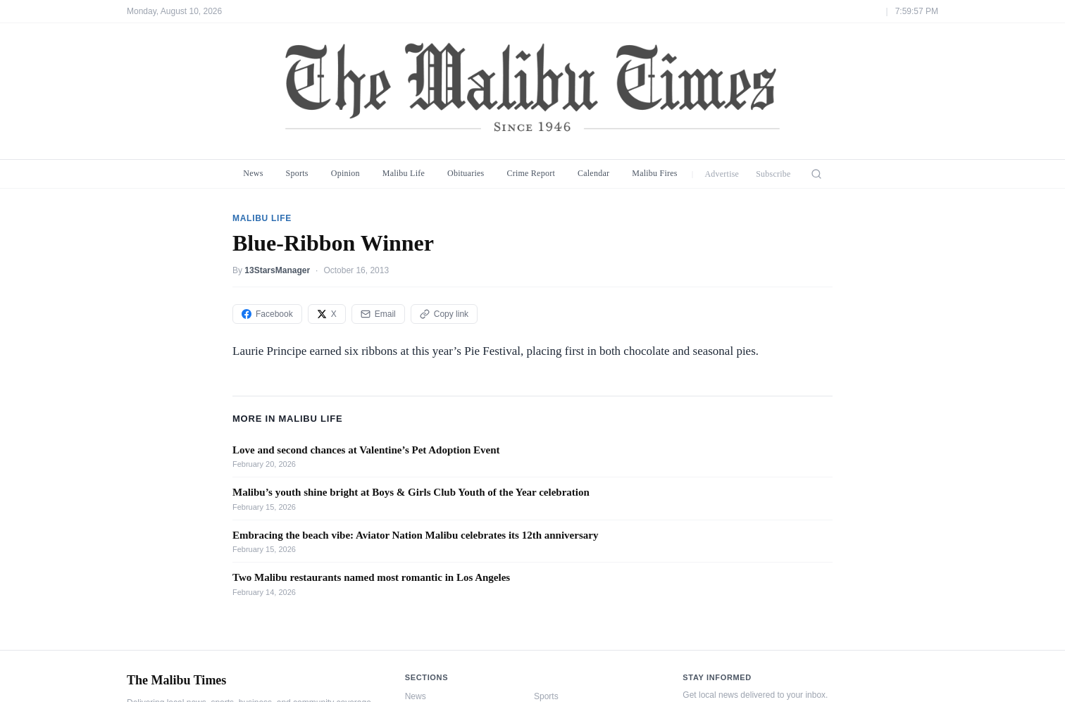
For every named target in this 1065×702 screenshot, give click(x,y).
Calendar (593, 173)
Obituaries (465, 173)
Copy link (444, 314)
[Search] (816, 174)
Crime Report (530, 173)
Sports (297, 173)
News (253, 173)
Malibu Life (403, 173)
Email (378, 314)
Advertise (721, 174)
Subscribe (773, 174)
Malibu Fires (655, 173)
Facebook (267, 314)
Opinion (345, 173)
